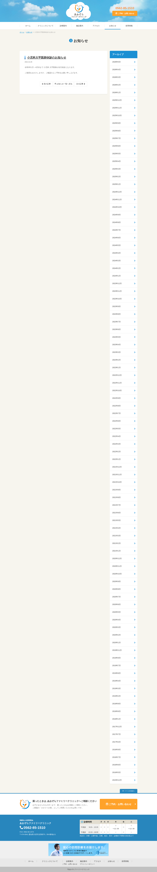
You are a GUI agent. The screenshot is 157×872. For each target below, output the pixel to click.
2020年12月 (117, 558)
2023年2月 (116, 360)
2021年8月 (116, 497)
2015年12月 (117, 780)
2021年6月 (116, 513)
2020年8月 (116, 589)
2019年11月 (117, 650)
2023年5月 (116, 337)
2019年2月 (116, 696)
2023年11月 (117, 291)
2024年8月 (116, 222)
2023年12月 (117, 283)
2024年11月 (117, 199)
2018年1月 (116, 719)
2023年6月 (116, 329)
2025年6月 (116, 146)
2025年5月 (116, 154)
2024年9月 (116, 215)
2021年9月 (116, 490)
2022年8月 (116, 406)
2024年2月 (116, 268)
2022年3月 (116, 444)
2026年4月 (116, 70)
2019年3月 (116, 688)
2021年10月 (117, 482)
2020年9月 (116, 581)
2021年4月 (116, 528)
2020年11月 (117, 566)
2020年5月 (116, 612)
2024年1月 (116, 276)
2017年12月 (117, 727)
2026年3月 (116, 77)
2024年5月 (116, 245)
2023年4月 (116, 345)
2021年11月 (117, 475)
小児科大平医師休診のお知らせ (46, 57)
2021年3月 (116, 536)
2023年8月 (116, 314)
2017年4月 (116, 742)
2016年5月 (116, 772)
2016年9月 (116, 750)
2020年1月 (116, 643)
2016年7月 (116, 757)
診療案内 (63, 26)
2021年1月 (116, 551)
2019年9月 (116, 658)
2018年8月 (116, 704)
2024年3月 (116, 261)
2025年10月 (117, 115)
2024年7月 (116, 230)
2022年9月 (116, 398)
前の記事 (47, 84)
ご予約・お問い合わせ (126, 13)
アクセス (96, 26)
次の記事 (79, 84)
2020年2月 (116, 635)
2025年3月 (116, 169)
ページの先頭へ (129, 791)
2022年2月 (116, 452)
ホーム (28, 26)
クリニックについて (45, 26)
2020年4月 (116, 620)
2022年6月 (116, 421)
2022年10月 (117, 390)
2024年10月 (117, 207)
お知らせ (112, 26)
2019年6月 (116, 673)
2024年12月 (117, 192)
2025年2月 (116, 177)
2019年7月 (116, 665)
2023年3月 (116, 352)
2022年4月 (116, 436)
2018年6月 (116, 711)
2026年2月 (116, 85)
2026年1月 (116, 92)
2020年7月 (116, 597)
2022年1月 (116, 459)
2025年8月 (116, 131)
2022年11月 (117, 383)
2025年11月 (117, 108)
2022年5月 (116, 429)
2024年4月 (116, 253)
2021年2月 (116, 543)
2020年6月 (116, 604)
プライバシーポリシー (87, 864)
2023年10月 (117, 299)
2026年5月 (116, 62)
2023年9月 (116, 306)
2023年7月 (116, 322)
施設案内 (79, 26)
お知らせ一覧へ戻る (64, 84)
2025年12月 (117, 100)
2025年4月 (116, 161)
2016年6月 (116, 765)
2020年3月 (116, 627)
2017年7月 (116, 734)
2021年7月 (116, 505)
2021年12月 (117, 467)
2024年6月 (116, 238)
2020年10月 (117, 574)
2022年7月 (116, 413)
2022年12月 (117, 375)
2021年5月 (116, 520)
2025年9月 (116, 123)
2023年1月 (116, 367)
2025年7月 (116, 138)
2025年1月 (116, 184)
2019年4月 (116, 681)
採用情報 (129, 26)
